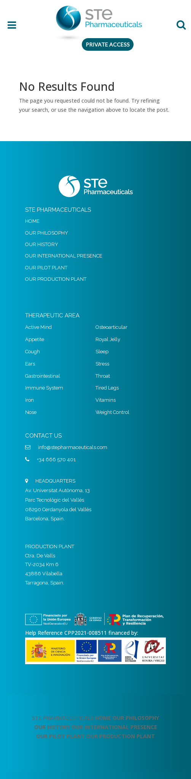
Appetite (34, 339)
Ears (30, 364)
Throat (103, 376)
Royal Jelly (108, 339)
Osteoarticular (111, 327)
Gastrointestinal (42, 376)
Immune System (44, 388)
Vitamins (106, 400)
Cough (32, 351)
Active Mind (38, 327)
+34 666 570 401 (56, 459)
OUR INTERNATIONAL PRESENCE (63, 256)
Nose (31, 412)
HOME (32, 221)
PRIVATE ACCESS (108, 44)
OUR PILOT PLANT (46, 267)
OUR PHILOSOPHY (46, 233)
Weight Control (112, 412)
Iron (29, 400)
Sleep (102, 351)
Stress (102, 364)
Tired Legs (107, 388)
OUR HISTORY (41, 244)
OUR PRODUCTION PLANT (55, 279)
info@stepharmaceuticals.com (72, 447)
